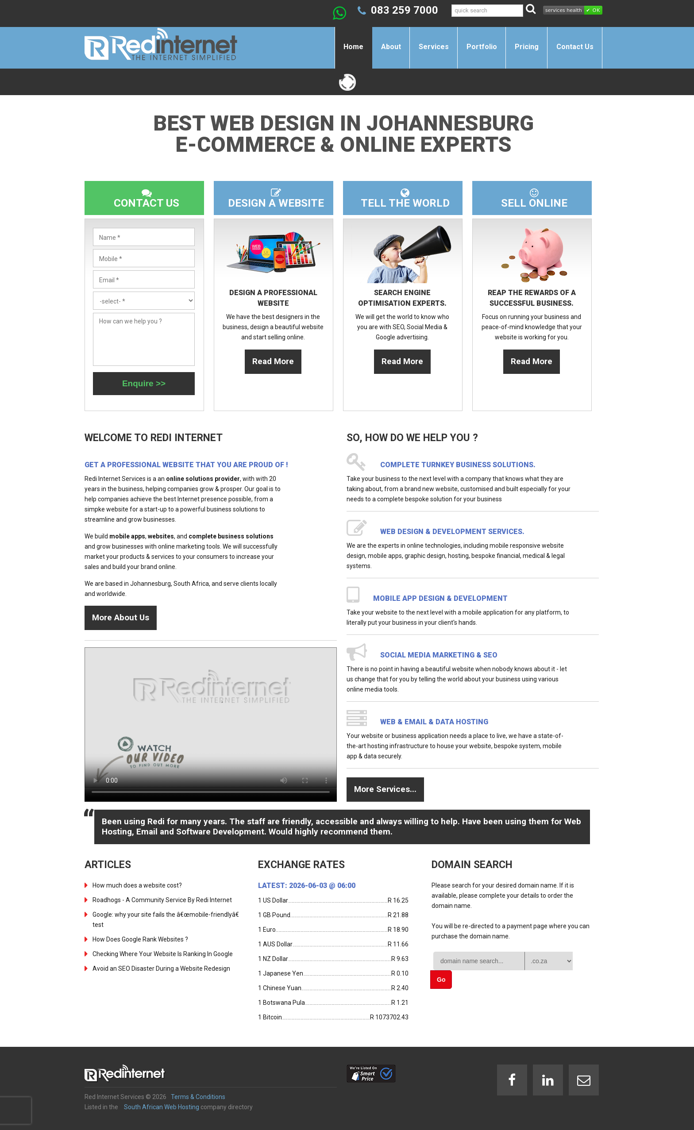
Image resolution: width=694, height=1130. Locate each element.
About (391, 46)
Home (353, 46)
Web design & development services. (452, 531)
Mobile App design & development (440, 598)
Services (434, 46)
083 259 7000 (404, 10)
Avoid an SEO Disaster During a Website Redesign (161, 968)
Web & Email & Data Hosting (434, 722)
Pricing (527, 46)
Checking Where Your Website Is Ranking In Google (163, 953)
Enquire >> (144, 383)
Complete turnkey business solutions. (458, 465)
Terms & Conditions (198, 1096)
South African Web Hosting (161, 1107)
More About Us (120, 617)
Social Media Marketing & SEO (438, 655)
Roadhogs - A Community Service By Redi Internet (162, 899)
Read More (273, 361)
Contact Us (575, 46)
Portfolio (482, 46)
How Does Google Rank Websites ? (140, 939)
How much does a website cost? (137, 885)
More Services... (385, 789)
